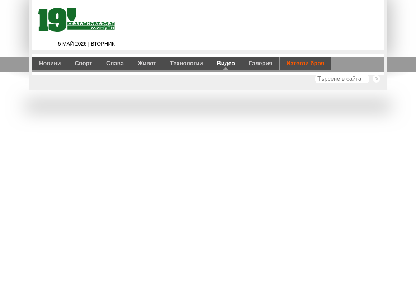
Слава (115, 63)
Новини (50, 63)
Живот (147, 63)
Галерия (261, 63)
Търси (376, 79)
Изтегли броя (305, 63)
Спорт (83, 63)
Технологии (186, 63)
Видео (226, 63)
